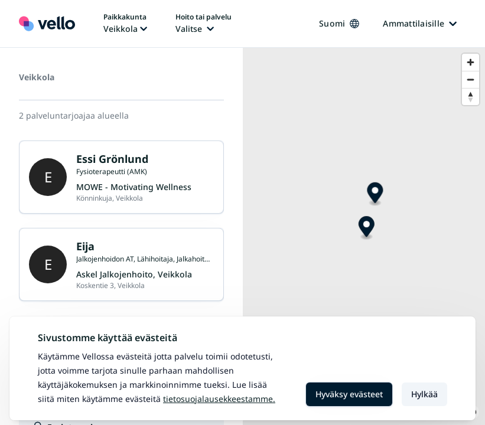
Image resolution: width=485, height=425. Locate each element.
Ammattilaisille (420, 23)
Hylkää (424, 394)
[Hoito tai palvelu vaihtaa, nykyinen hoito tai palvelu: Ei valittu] (203, 24)
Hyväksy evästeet (349, 394)
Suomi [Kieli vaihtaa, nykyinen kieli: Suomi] (339, 23)
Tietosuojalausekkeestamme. (219, 398)
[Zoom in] (470, 62)
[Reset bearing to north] (470, 96)
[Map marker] (375, 194)
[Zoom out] (470, 79)
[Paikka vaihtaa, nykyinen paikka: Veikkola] (125, 24)
